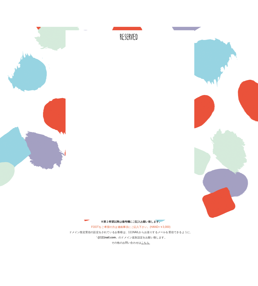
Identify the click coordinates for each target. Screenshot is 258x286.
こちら (145, 242)
